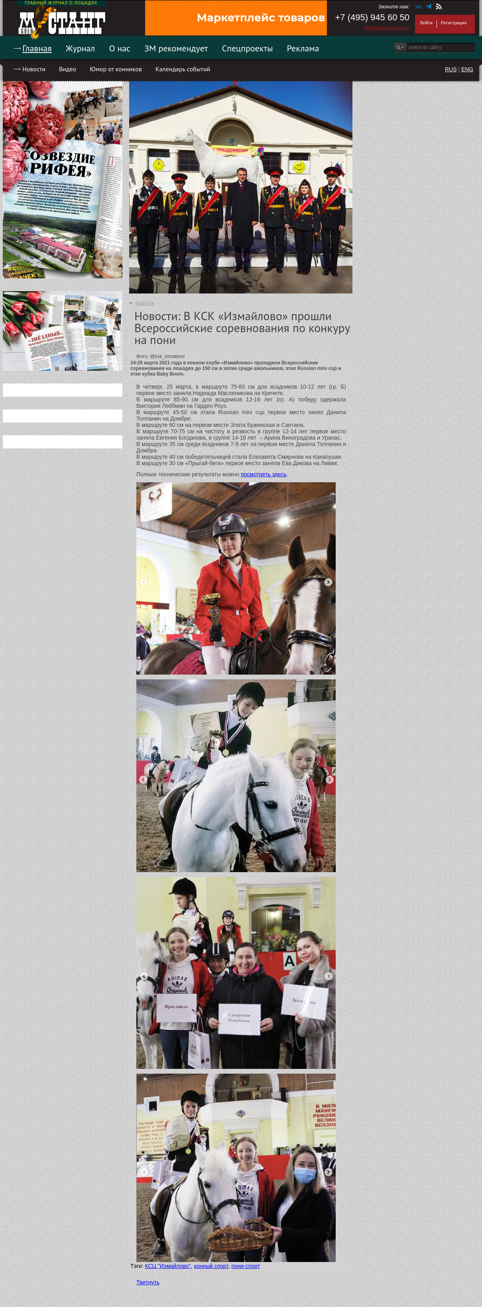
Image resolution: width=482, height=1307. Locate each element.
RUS (451, 69)
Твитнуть (147, 1282)
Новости (33, 69)
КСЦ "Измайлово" (168, 1266)
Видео (67, 69)
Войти (426, 22)
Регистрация (453, 22)
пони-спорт (245, 1266)
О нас (119, 48)
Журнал (80, 48)
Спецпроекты (247, 48)
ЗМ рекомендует (176, 48)
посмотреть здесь (264, 474)
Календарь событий (182, 69)
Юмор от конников (116, 69)
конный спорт (211, 1266)
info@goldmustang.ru (386, 28)
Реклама (303, 48)
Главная (37, 48)
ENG (467, 69)
